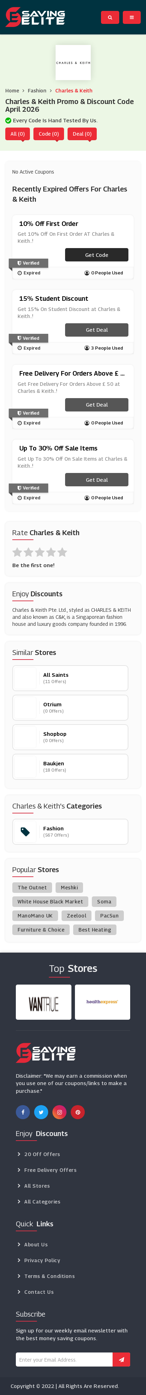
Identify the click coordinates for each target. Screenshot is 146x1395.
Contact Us (38, 1292)
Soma (104, 901)
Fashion (37, 90)
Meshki (69, 887)
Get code (96, 255)
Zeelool (77, 916)
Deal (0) (82, 134)
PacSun (109, 916)
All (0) (18, 134)
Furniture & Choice (41, 930)
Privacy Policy (42, 1260)
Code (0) (49, 134)
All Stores (37, 1186)
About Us (35, 1244)
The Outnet (32, 887)
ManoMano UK (35, 916)
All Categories (42, 1202)
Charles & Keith (74, 90)
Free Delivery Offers (50, 1170)
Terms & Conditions (49, 1276)
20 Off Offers (42, 1154)
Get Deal (97, 329)
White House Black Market (50, 901)
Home (12, 90)
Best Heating (94, 930)
